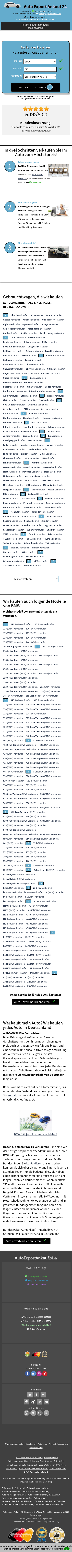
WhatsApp (36, 191)
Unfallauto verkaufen (14, 1443)
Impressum (49, 1520)
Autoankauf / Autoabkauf (25, 1463)
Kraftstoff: (16, 75)
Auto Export (31, 1443)
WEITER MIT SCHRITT (36, 87)
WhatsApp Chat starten (38, 1275)
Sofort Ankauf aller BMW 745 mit (33, 1467)
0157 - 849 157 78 (43, 11)
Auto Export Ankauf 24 (45, 6)
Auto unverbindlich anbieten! (34, 1001)
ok (67, 1549)
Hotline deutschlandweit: (35, 26)
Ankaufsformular (37, 1328)
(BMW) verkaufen (21, 623)
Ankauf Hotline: (29, 1320)
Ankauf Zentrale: (31, 1316)
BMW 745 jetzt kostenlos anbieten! (35, 1133)
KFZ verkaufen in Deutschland (29, 1456)
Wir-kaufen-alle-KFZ (39, 1470)
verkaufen (19, 314)
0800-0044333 (45, 1316)
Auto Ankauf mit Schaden (41, 1460)
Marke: (18, 60)
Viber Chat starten (38, 1283)
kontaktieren (34, 1162)
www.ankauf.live (21, 1460)
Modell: (17, 68)
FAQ (57, 1520)
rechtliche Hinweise (33, 1520)
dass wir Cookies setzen (52, 1548)
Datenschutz (18, 1520)
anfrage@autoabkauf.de (50, 13)
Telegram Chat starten (38, 1279)
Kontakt (12, 1094)
